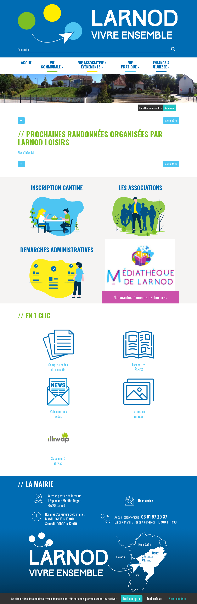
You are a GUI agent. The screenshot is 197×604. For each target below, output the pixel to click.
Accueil (27, 62)
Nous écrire (145, 500)
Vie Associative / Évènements (92, 64)
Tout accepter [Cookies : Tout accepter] (131, 598)
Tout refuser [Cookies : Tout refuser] (155, 598)
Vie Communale (52, 64)
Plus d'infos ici (26, 152)
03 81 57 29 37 (154, 517)
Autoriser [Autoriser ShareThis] (169, 108)
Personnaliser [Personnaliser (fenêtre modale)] (177, 598)
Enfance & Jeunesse (161, 64)
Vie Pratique (130, 64)
